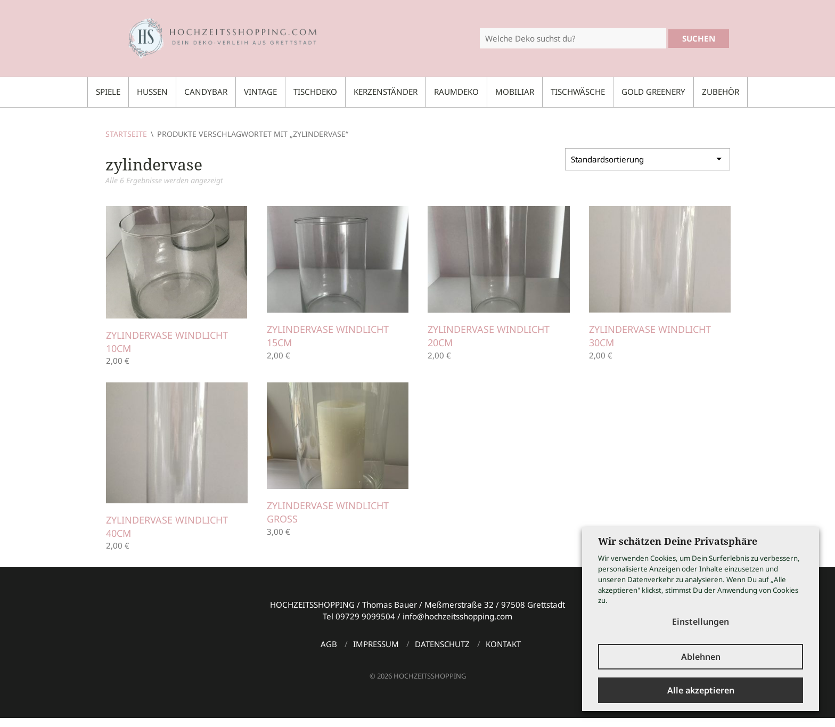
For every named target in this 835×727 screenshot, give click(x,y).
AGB (329, 644)
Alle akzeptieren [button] (700, 690)
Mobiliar (514, 91)
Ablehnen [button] (701, 657)
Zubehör (720, 91)
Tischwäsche (578, 91)
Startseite (126, 134)
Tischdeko (315, 91)
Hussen (152, 91)
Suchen (698, 38)
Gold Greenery (653, 91)
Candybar (205, 91)
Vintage (260, 91)
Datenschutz (442, 644)
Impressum (376, 644)
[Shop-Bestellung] (647, 159)
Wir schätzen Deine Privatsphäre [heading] (677, 541)
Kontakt (503, 644)
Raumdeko (456, 91)
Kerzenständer (386, 91)
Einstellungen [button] (700, 621)
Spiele (108, 91)
